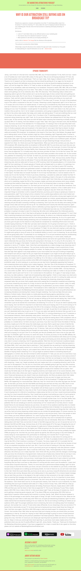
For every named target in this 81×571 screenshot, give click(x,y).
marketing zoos (29, 566)
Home (37, 8)
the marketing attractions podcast (40, 2)
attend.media (48, 48)
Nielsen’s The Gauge (28, 40)
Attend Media (43, 558)
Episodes (43, 8)
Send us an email (29, 550)
